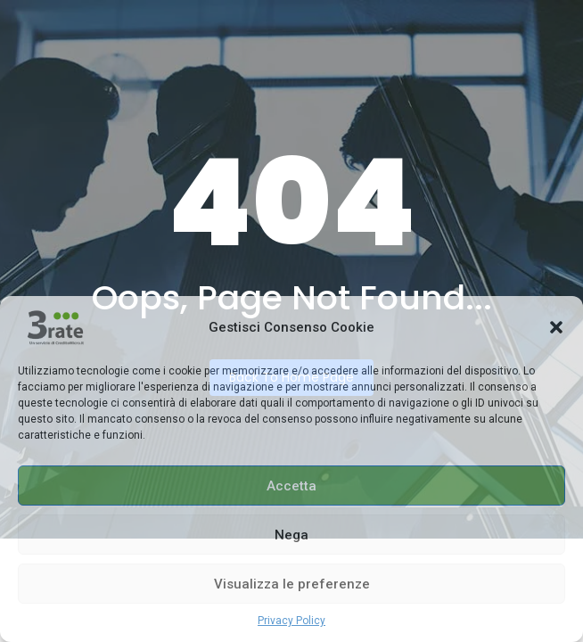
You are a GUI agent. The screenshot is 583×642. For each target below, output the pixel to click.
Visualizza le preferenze (292, 584)
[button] (556, 327)
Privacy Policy (291, 620)
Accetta (291, 486)
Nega (291, 535)
